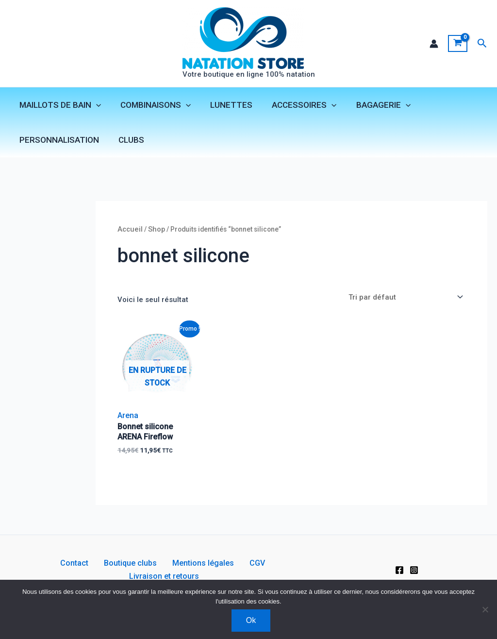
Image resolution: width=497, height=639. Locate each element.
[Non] (485, 609)
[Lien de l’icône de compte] (433, 44)
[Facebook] (399, 576)
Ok (251, 620)
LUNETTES (224, 106)
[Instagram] (414, 576)
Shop (159, 235)
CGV (207, 576)
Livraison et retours (258, 576)
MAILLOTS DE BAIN (58, 106)
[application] (94, 106)
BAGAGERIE (370, 106)
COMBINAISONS (151, 106)
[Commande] (402, 303)
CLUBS (127, 141)
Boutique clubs (95, 576)
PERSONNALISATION (58, 141)
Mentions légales (161, 576)
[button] (482, 44)
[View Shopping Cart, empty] (457, 44)
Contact (47, 576)
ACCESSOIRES (294, 106)
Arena (129, 422)
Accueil (131, 235)
